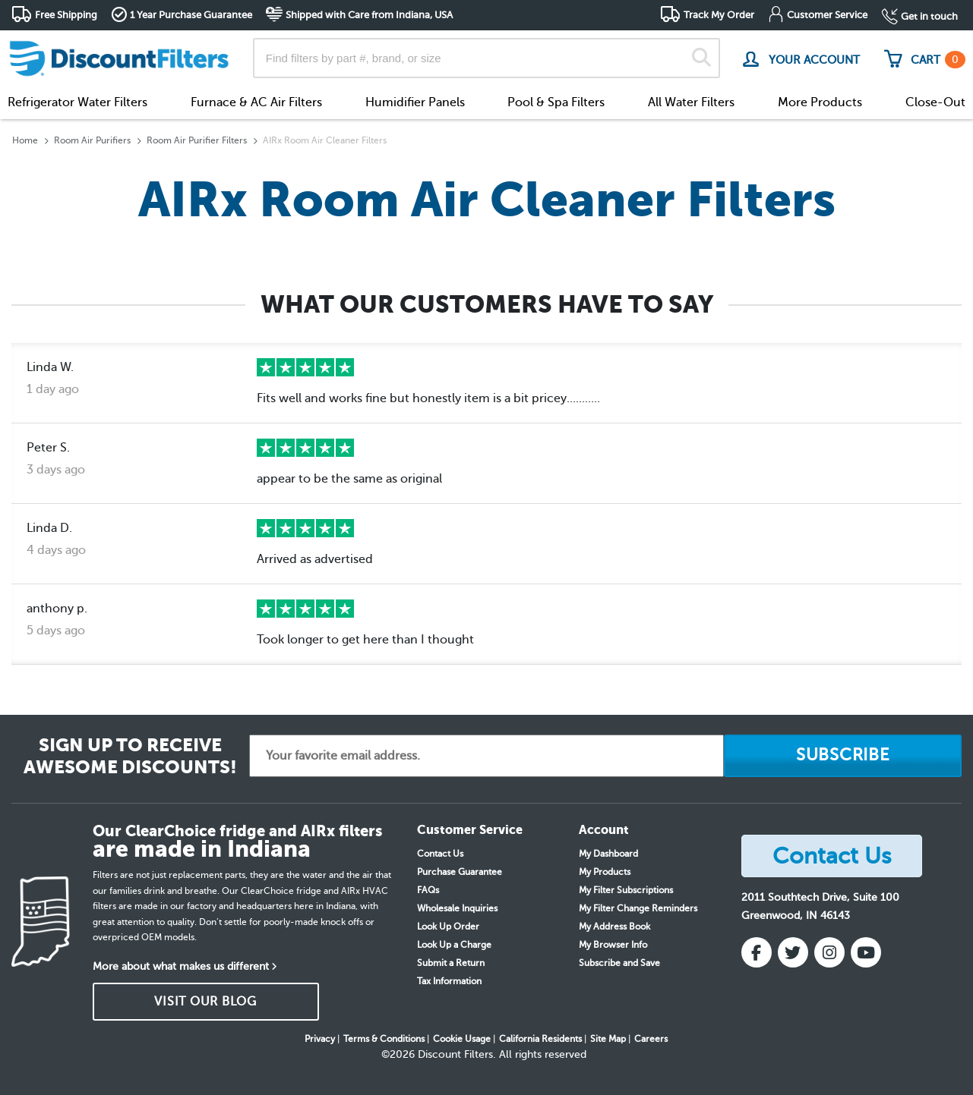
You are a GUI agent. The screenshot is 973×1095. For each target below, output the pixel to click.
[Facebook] (756, 952)
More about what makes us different (181, 966)
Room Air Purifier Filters (197, 140)
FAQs (428, 890)
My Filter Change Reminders (638, 908)
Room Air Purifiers (92, 140)
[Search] (701, 58)
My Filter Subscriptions (626, 890)
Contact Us (440, 853)
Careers (651, 1039)
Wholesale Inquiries (457, 908)
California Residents (540, 1039)
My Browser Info (613, 944)
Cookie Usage (462, 1039)
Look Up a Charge (454, 944)
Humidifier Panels (415, 102)
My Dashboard (608, 853)
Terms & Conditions (384, 1039)
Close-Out (935, 102)
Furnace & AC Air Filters (256, 102)
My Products (604, 872)
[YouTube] (866, 952)
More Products (820, 102)
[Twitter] (793, 952)
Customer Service (827, 14)
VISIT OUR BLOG (205, 1001)
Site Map (608, 1039)
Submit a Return (451, 963)
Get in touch (929, 16)
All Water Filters (691, 102)
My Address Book (614, 926)
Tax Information (449, 981)
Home (25, 140)
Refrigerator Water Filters (77, 102)
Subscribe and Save (619, 963)
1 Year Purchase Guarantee (191, 14)
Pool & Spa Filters (556, 102)
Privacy (320, 1039)
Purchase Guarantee (459, 872)
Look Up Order (448, 926)
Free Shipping (66, 14)
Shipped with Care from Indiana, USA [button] (369, 14)
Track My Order (719, 14)
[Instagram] (829, 952)
